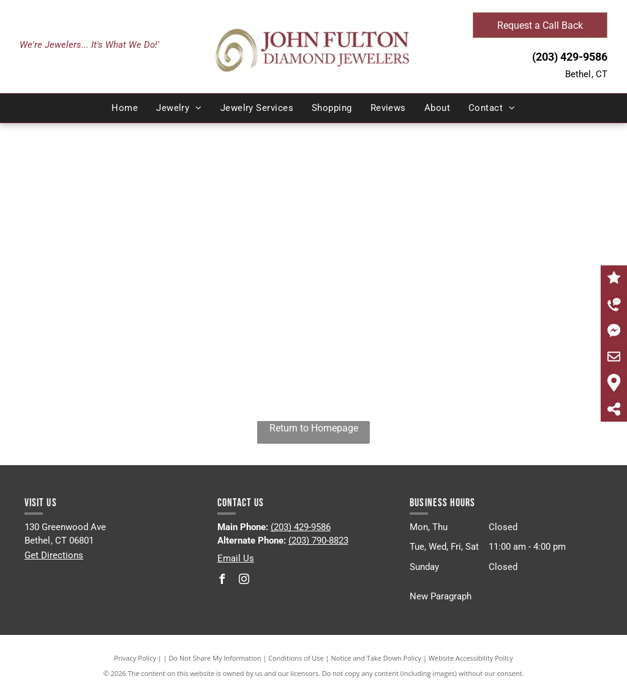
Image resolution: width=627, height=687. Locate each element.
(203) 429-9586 (569, 56)
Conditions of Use (296, 657)
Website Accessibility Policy (471, 657)
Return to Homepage (313, 428)
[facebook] (222, 580)
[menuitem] (124, 108)
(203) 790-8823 (318, 540)
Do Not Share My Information (215, 657)
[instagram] (244, 580)
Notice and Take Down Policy (376, 657)
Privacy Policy (135, 657)
